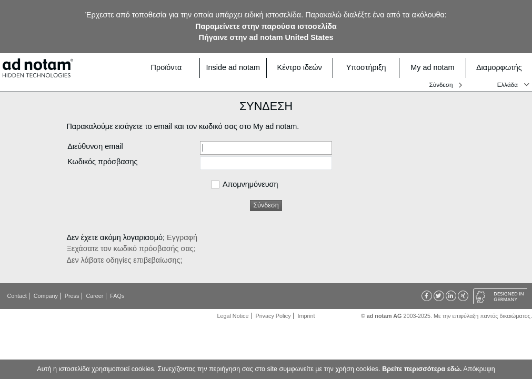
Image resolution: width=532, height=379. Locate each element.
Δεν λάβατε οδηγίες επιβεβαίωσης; (124, 260)
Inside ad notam (233, 67)
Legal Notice (233, 316)
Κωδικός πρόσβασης (102, 161)
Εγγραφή (182, 237)
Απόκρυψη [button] (479, 369)
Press (72, 296)
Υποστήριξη (369, 67)
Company (46, 296)
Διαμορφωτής (501, 67)
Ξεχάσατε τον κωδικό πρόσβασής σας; (130, 248)
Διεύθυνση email (95, 146)
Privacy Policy (272, 316)
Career (94, 296)
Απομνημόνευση (250, 185)
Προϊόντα (172, 67)
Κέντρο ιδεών (301, 67)
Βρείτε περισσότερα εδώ (421, 369)
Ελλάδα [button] (507, 85)
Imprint (306, 316)
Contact (17, 296)
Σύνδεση (441, 84)
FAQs (117, 296)
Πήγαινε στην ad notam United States (266, 37)
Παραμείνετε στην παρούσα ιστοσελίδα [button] (266, 26)
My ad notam (434, 67)
